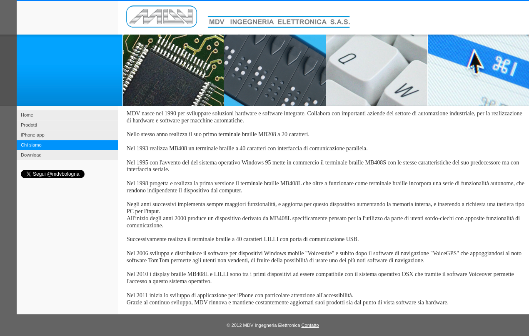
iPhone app (33, 134)
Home (27, 114)
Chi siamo (31, 144)
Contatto (310, 325)
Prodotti (29, 124)
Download (31, 154)
